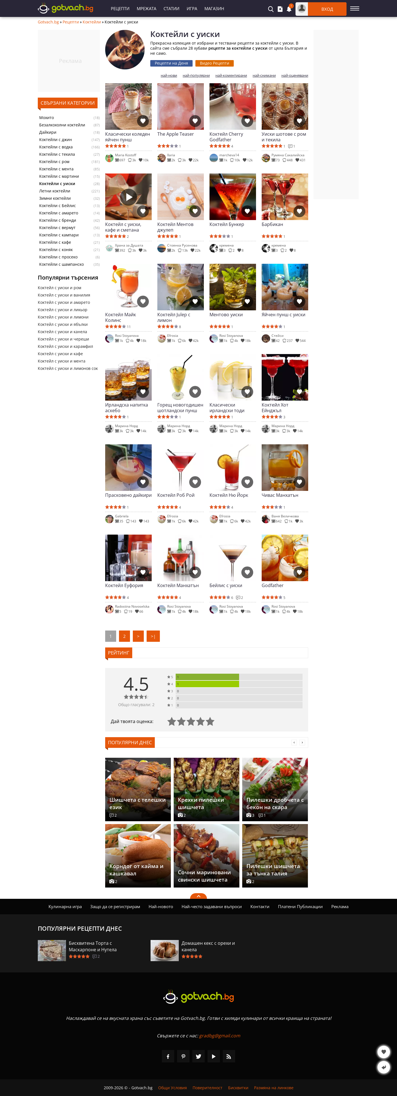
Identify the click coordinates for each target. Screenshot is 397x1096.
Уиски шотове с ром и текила (284, 136)
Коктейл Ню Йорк (228, 495)
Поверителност (207, 1087)
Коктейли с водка (56, 147)
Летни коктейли (54, 191)
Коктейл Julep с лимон (173, 317)
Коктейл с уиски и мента (61, 361)
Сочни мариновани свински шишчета (204, 876)
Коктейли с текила (57, 154)
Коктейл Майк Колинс (120, 317)
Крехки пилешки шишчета (201, 803)
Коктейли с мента (56, 169)
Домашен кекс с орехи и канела (208, 946)
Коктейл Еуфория (124, 585)
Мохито (46, 117)
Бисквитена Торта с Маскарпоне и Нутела (93, 946)
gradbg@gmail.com (219, 1036)
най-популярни (196, 75)
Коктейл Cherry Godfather (226, 136)
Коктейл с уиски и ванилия (64, 295)
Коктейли (92, 22)
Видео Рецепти (214, 63)
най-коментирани (231, 75)
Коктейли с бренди (57, 220)
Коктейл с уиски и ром (59, 287)
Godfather (273, 585)
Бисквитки (238, 1087)
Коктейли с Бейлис (57, 205)
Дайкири (47, 132)
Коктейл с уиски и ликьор (62, 309)
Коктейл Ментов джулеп (175, 227)
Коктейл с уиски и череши (63, 339)
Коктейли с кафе (55, 242)
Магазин (214, 8)
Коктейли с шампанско (61, 264)
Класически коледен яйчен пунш (127, 136)
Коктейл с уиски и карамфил (65, 346)
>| (153, 636)
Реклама (340, 906)
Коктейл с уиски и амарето (64, 302)
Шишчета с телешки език (137, 803)
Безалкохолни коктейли (62, 125)
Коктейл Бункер (226, 224)
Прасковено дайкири (128, 495)
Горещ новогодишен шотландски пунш (180, 407)
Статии (171, 8)
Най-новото (161, 906)
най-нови (169, 75)
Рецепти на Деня (171, 63)
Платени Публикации (300, 906)
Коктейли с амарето (58, 213)
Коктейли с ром (54, 161)
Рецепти (120, 8)
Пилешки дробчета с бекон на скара (275, 803)
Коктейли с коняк (56, 249)
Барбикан (272, 224)
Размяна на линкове (274, 1087)
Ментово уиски (226, 315)
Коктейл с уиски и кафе (60, 353)
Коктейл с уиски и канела (62, 331)
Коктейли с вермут (57, 227)
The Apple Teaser (175, 134)
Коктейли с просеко (58, 257)
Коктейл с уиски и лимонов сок (68, 368)
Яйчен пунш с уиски (283, 315)
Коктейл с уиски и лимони (63, 317)
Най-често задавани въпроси (212, 906)
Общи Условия (172, 1087)
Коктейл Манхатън (178, 585)
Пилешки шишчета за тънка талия (273, 869)
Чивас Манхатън (280, 495)
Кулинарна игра (65, 906)
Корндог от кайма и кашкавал (136, 869)
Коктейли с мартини (59, 176)
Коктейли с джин (55, 139)
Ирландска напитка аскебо (126, 407)
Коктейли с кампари (59, 235)
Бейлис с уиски (225, 585)
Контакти (260, 906)
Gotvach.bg (48, 22)
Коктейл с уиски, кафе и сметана (123, 227)
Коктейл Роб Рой (176, 495)
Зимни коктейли (55, 198)
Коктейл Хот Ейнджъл (275, 407)
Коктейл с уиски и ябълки (63, 324)
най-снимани (264, 75)
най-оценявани (294, 75)
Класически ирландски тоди (226, 407)
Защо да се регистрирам (115, 906)
